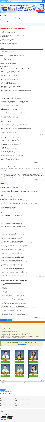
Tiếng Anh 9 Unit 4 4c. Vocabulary (6, 324)
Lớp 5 (1, 403)
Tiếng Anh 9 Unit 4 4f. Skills (6, 332)
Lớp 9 (1, 400)
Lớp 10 (16, 398)
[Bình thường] (40, 134)
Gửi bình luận (3, 389)
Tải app (16, 406)
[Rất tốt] (43, 134)
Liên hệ (2, 411)
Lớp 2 (16, 405)
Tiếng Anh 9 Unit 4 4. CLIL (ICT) (6, 335)
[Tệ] (39, 134)
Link (4, 348)
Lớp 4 (16, 403)
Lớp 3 (1, 405)
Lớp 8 (16, 400)
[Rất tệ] (37, 134)
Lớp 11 (1, 398)
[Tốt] (42, 134)
